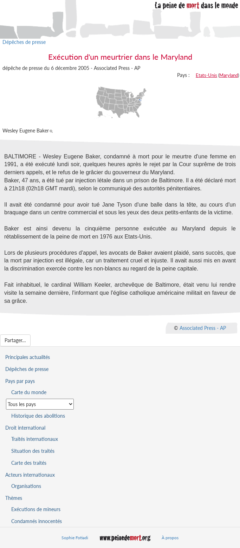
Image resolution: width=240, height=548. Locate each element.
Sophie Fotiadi (74, 537)
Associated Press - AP (203, 328)
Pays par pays (20, 381)
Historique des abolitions (38, 416)
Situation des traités (32, 451)
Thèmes (13, 498)
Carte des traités (28, 463)
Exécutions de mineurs (35, 509)
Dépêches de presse (24, 42)
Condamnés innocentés (36, 521)
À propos (170, 537)
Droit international (25, 428)
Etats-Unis (206, 75)
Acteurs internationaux (30, 475)
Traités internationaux (34, 439)
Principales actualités (27, 357)
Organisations (26, 486)
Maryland (228, 75)
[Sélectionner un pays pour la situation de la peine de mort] (40, 404)
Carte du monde (28, 392)
